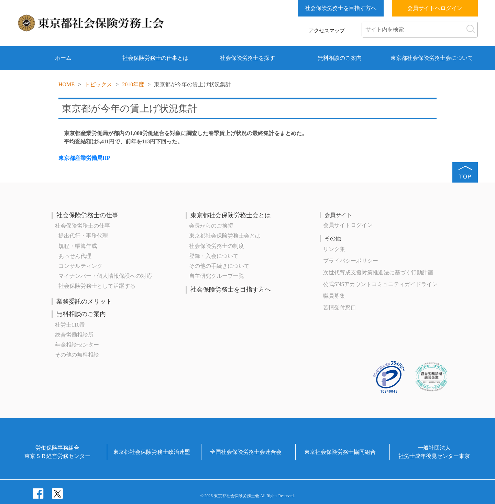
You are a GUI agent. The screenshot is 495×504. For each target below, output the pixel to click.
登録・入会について (214, 256)
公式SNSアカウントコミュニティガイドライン (380, 284)
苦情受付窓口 (339, 307)
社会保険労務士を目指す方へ (340, 8)
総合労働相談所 (74, 335)
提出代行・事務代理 (83, 236)
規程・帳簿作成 (77, 246)
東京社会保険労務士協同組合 (340, 452)
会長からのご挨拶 (211, 226)
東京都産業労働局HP (84, 158)
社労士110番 (70, 325)
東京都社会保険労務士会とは (230, 215)
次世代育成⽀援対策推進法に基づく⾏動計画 (378, 272)
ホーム (63, 58)
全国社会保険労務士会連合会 (246, 452)
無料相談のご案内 (340, 58)
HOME (66, 84)
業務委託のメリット (84, 301)
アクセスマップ (327, 30)
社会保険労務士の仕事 (87, 215)
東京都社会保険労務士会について (431, 58)
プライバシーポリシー (350, 261)
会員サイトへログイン (434, 8)
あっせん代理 (74, 256)
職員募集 (334, 296)
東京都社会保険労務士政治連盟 (151, 452)
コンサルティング (80, 266)
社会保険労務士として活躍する (96, 286)
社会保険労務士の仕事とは (155, 58)
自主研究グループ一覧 (216, 276)
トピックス (98, 84)
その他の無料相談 (77, 355)
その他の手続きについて (219, 266)
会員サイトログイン (348, 225)
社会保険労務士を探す (247, 58)
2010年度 (133, 84)
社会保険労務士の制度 (216, 246)
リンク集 (334, 249)
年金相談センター (77, 345)
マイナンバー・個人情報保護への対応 (105, 276)
